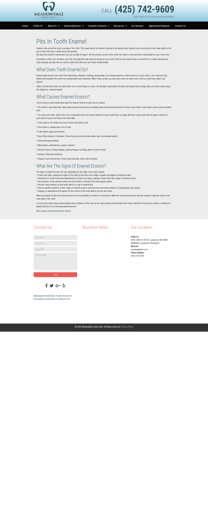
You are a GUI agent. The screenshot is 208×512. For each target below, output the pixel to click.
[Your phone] (55, 249)
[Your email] (55, 243)
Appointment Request (159, 25)
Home (25, 25)
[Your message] (55, 261)
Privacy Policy (127, 327)
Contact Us (180, 25)
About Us (52, 25)
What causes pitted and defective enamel (53, 211)
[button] (59, 25)
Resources (119, 25)
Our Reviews (137, 25)
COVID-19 (37, 25)
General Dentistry (72, 25)
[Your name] (55, 237)
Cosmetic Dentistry (97, 25)
